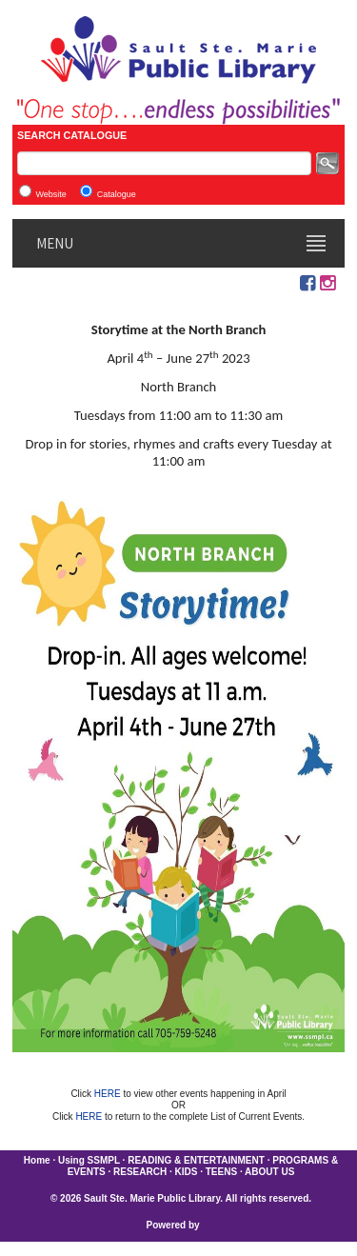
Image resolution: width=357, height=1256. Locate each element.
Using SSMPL (89, 1160)
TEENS (221, 1171)
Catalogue (116, 194)
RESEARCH (140, 1171)
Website (50, 194)
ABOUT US (269, 1171)
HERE (109, 1093)
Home (37, 1160)
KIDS (186, 1171)
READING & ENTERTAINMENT (196, 1160)
